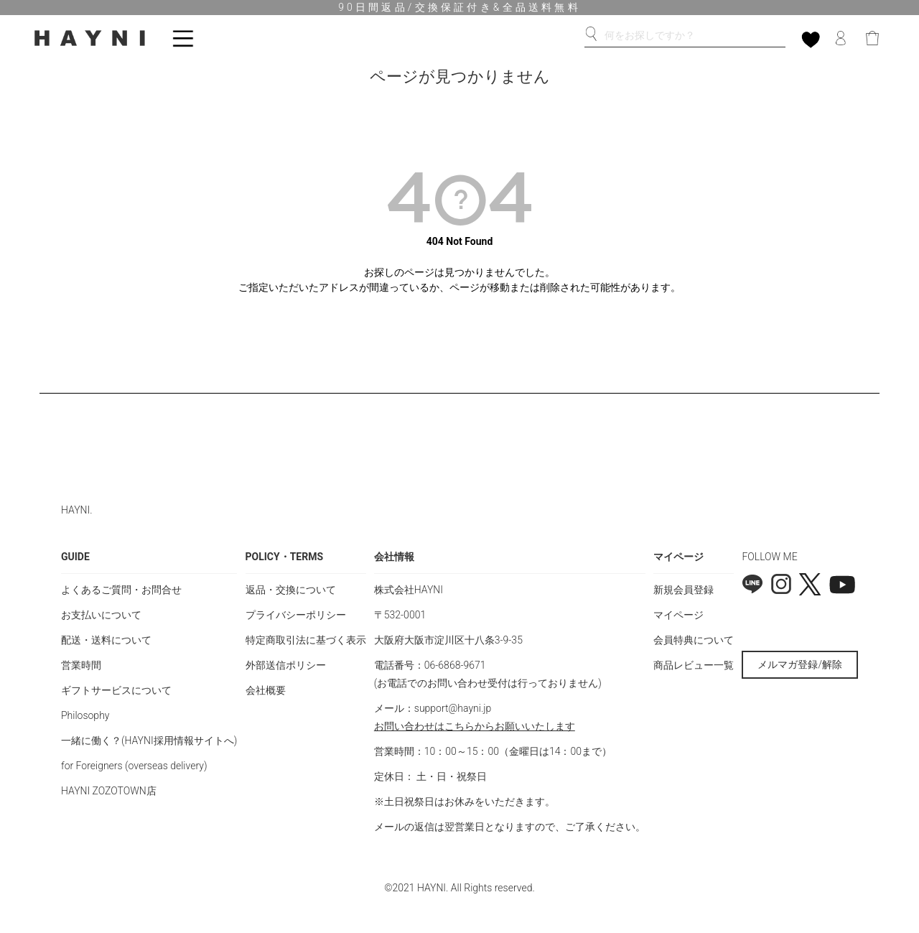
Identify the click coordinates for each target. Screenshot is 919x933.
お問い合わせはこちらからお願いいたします (474, 726)
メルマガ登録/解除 (799, 664)
